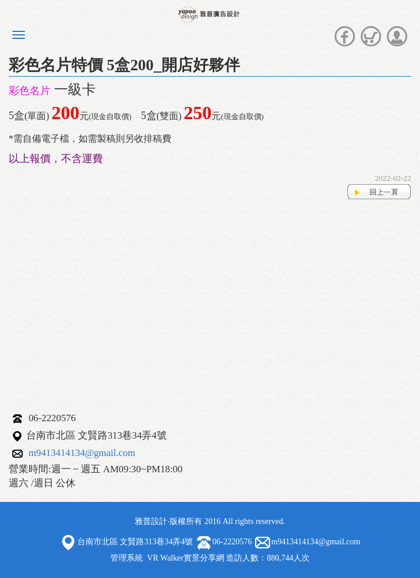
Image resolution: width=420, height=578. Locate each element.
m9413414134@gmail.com (81, 452)
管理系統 (126, 558)
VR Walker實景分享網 (185, 558)
